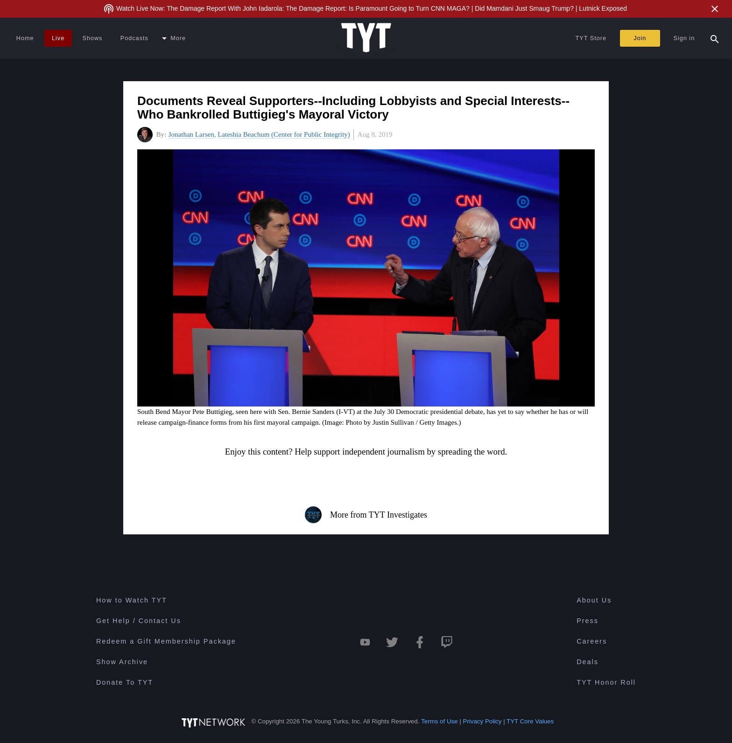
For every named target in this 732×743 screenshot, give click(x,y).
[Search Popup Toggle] (715, 38)
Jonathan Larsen (191, 134)
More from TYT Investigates (366, 514)
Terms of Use (439, 721)
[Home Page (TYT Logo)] (366, 38)
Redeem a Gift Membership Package (166, 641)
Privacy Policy (482, 721)
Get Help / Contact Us (138, 620)
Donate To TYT (124, 682)
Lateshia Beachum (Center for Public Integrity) (284, 134)
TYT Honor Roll (606, 682)
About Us (594, 600)
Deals (587, 662)
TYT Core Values (530, 721)
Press (587, 620)
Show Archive (122, 662)
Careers (592, 641)
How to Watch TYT (131, 600)
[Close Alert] (714, 8)
